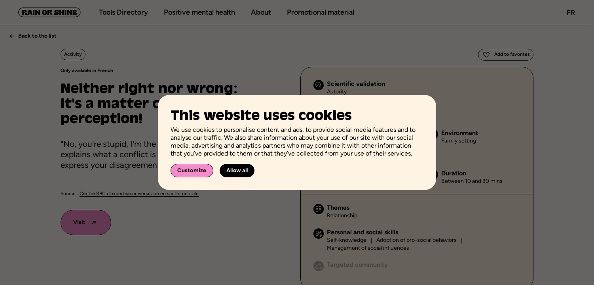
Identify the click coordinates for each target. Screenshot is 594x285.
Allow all (237, 170)
